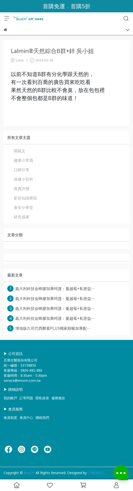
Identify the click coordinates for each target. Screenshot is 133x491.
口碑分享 (21, 169)
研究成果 (21, 217)
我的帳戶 (10, 398)
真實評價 (21, 188)
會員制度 (10, 417)
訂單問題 (26, 398)
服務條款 (58, 398)
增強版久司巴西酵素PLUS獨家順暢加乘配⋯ (49, 328)
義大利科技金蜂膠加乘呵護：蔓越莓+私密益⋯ (51, 288)
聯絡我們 (42, 417)
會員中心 (26, 417)
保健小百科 (23, 179)
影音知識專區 (25, 198)
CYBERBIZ (96, 472)
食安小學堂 (23, 207)
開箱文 (19, 150)
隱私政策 (42, 398)
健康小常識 (23, 160)
